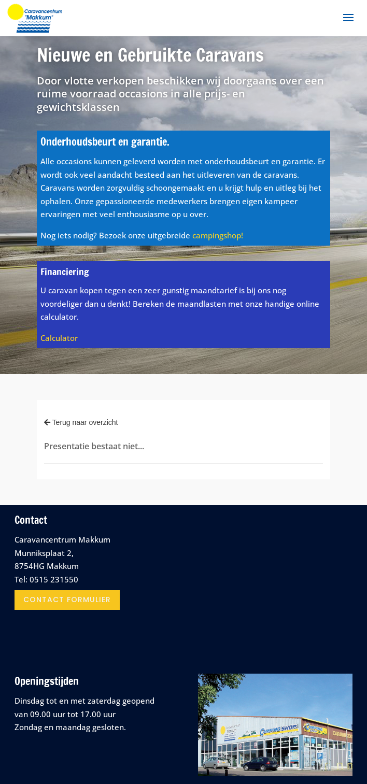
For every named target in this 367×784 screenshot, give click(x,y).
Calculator (59, 338)
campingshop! (217, 235)
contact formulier (67, 599)
